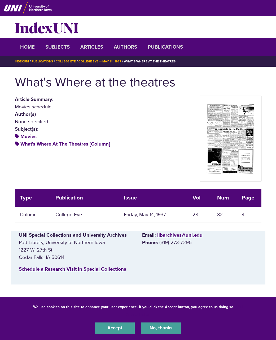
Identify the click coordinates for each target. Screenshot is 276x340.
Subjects (57, 47)
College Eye (67, 61)
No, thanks (161, 328)
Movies (28, 136)
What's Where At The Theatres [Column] (65, 144)
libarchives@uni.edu (180, 235)
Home (27, 47)
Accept (114, 328)
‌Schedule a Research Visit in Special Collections (72, 269)
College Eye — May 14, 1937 (103, 61)
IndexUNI (46, 27)
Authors (125, 47)
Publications (165, 47)
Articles (91, 47)
